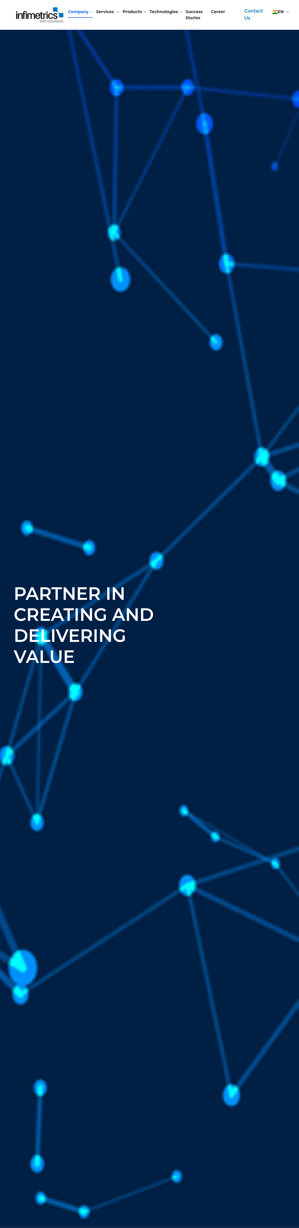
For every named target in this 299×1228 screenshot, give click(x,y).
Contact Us (253, 14)
